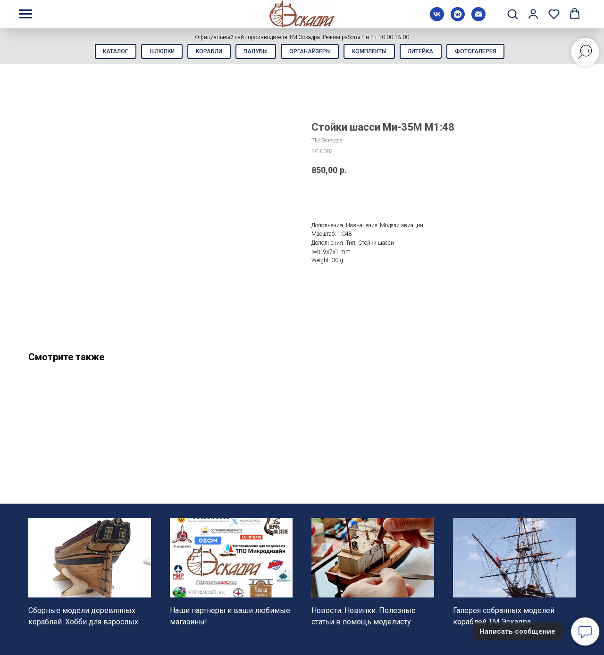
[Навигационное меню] (25, 14)
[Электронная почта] (478, 19)
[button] (512, 13)
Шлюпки (156, 52)
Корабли (206, 52)
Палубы (255, 52)
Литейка (426, 52)
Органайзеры (311, 52)
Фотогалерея (483, 52)
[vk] (437, 19)
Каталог (107, 52)
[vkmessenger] (458, 19)
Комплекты (372, 52)
